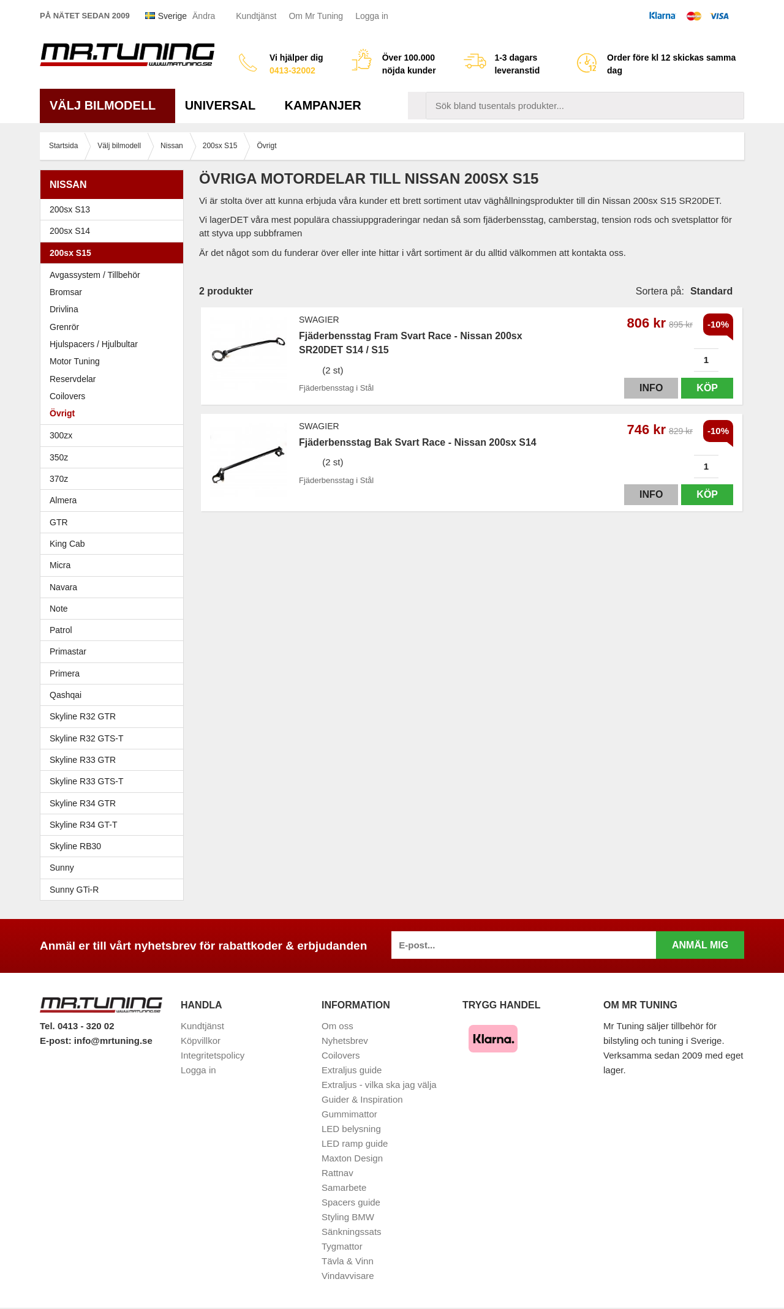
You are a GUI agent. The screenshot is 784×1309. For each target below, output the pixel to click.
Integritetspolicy (212, 1055)
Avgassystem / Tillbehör (95, 275)
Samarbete (344, 1187)
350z (115, 457)
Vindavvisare (348, 1275)
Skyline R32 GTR (115, 716)
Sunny (115, 867)
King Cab (67, 544)
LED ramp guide (355, 1143)
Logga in (371, 16)
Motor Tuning (115, 361)
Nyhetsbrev (345, 1040)
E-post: (57, 1040)
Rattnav (337, 1173)
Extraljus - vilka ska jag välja (379, 1084)
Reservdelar (73, 379)
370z (115, 479)
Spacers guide (351, 1202)
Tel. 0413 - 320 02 (77, 1026)
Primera (115, 673)
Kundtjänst (256, 16)
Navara (115, 587)
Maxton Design (352, 1158)
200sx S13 (115, 209)
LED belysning (351, 1128)
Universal (225, 105)
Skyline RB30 (115, 846)
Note (59, 608)
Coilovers (67, 396)
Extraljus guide (352, 1070)
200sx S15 (115, 253)
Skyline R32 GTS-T (115, 738)
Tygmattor (342, 1246)
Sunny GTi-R (115, 890)
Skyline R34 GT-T (115, 825)
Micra (115, 565)
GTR (115, 522)
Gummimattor (349, 1114)
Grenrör (64, 327)
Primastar (68, 651)
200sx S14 (115, 231)
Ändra (203, 16)
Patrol (61, 630)
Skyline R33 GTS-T (115, 781)
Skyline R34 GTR (115, 803)
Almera (115, 500)
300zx (115, 435)
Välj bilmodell (107, 105)
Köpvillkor (201, 1040)
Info (651, 388)
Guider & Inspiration (362, 1099)
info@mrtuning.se (113, 1040)
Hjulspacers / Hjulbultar (94, 344)
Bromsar (66, 292)
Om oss (337, 1026)
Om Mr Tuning (315, 16)
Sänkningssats (352, 1231)
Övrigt (62, 413)
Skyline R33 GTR (115, 760)
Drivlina (64, 309)
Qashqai (65, 695)
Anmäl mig (700, 945)
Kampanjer (323, 105)
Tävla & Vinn (348, 1261)
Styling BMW (348, 1217)
